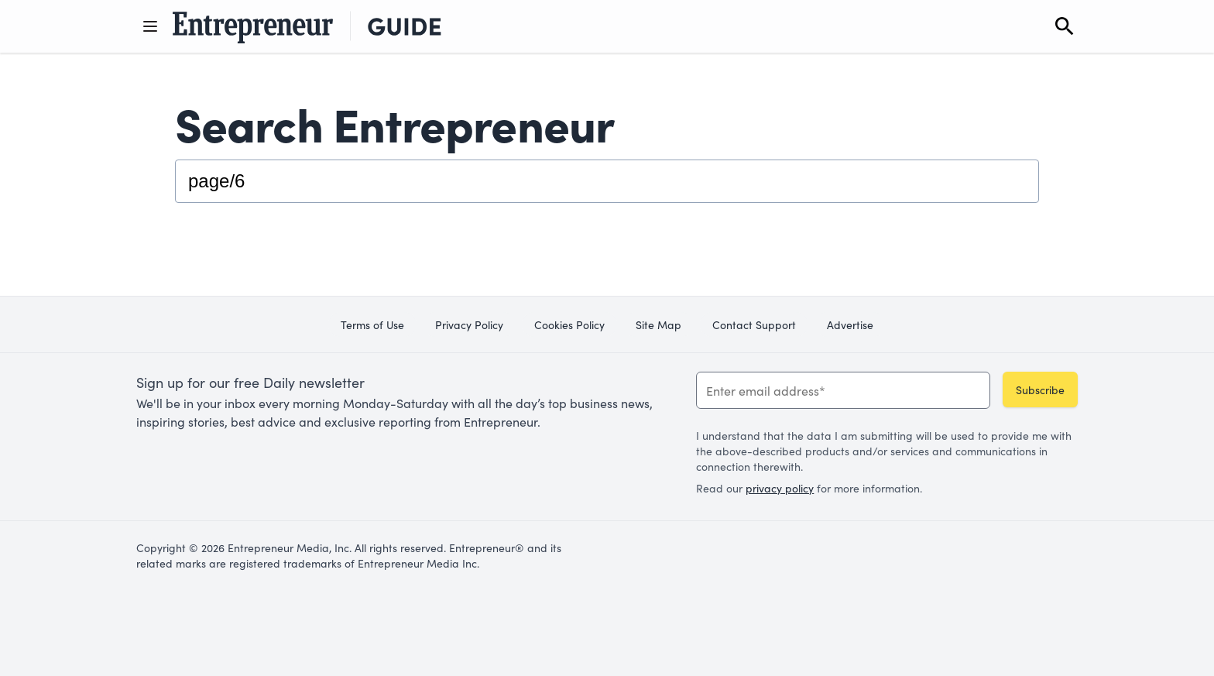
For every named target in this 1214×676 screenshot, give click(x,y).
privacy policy (780, 488)
